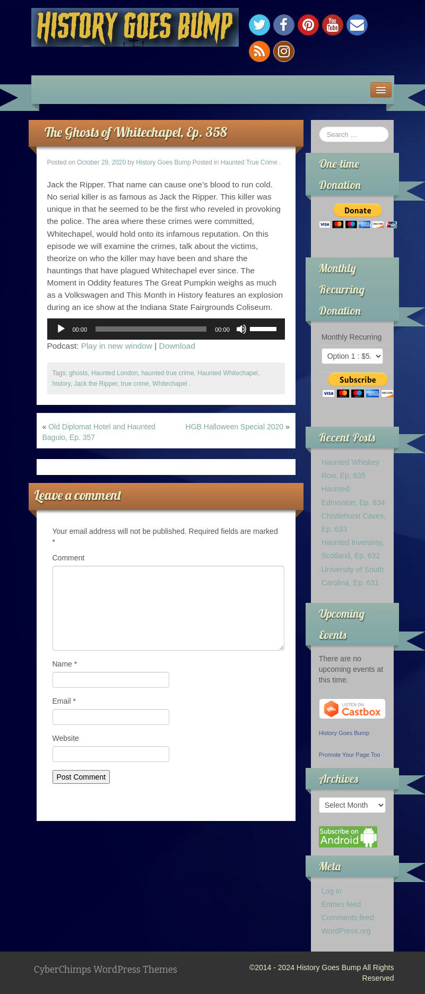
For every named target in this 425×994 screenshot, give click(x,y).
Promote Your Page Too (349, 754)
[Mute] (241, 329)
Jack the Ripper (95, 383)
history (62, 383)
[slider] (151, 329)
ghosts (78, 373)
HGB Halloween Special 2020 (234, 426)
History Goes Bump (163, 162)
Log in (332, 891)
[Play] (61, 329)
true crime (135, 383)
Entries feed (341, 904)
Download (177, 345)
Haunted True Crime (249, 162)
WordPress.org (346, 931)
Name (65, 664)
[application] (166, 329)
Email (64, 701)
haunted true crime (167, 373)
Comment (69, 558)
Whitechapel (169, 383)
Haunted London (114, 373)
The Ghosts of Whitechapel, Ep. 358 (136, 132)
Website (66, 738)
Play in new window (116, 345)
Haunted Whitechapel (227, 373)
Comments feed (348, 917)
